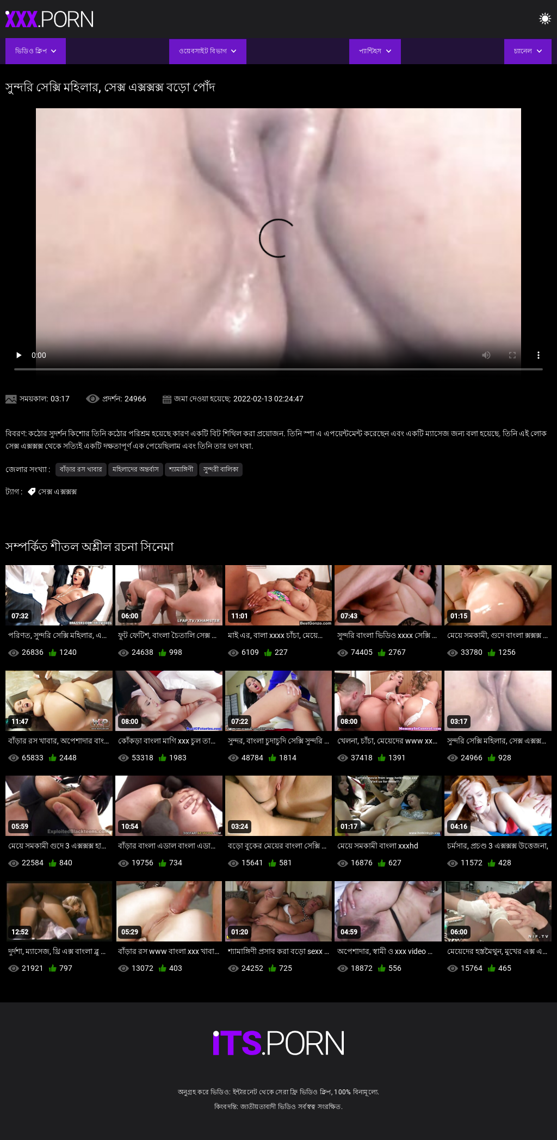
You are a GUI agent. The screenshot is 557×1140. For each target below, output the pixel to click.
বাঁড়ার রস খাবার (81, 469)
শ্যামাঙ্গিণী (181, 469)
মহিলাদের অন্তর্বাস (136, 469)
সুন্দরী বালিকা (220, 469)
